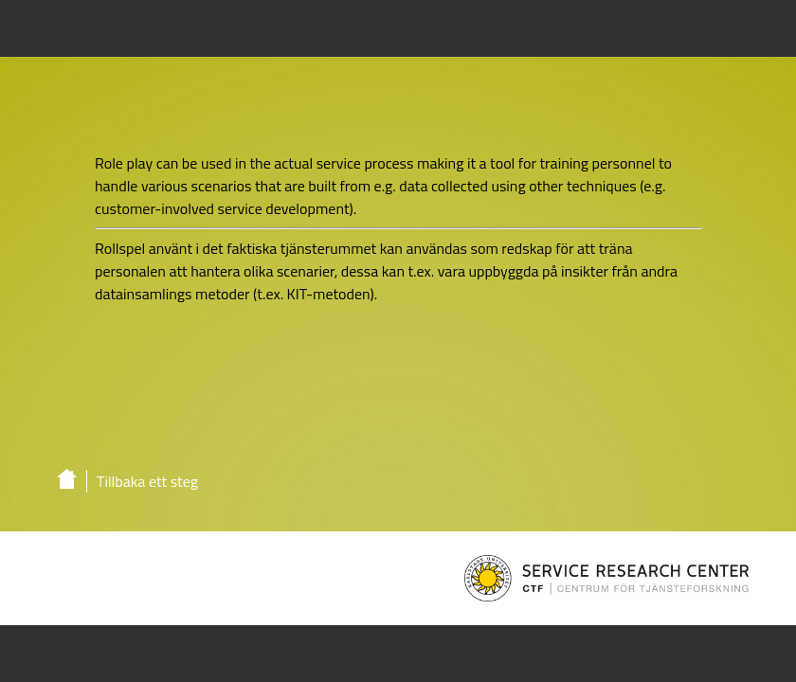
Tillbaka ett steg (147, 481)
